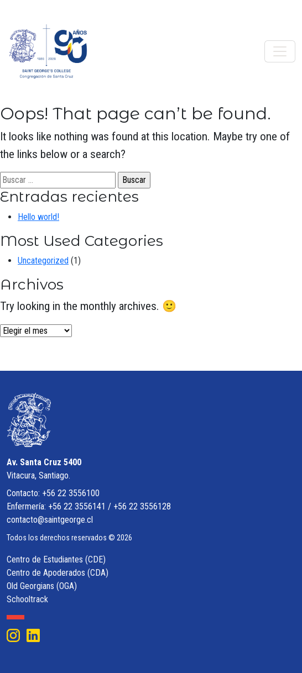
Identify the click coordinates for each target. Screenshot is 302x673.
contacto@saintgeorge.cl (50, 519)
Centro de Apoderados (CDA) (57, 572)
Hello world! (38, 217)
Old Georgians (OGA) (42, 586)
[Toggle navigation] (279, 51)
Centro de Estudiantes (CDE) (56, 559)
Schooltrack (27, 599)
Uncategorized (43, 260)
